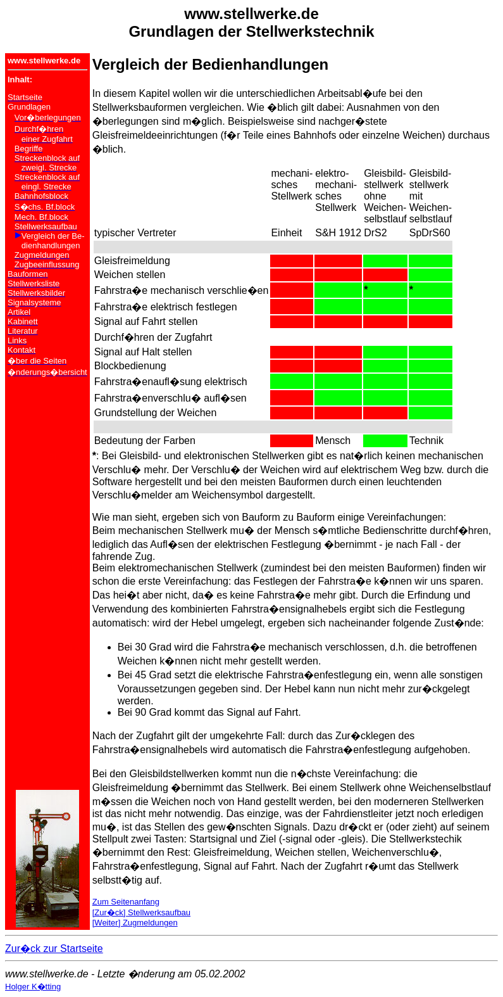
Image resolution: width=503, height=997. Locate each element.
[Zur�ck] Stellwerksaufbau (141, 912)
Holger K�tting (33, 986)
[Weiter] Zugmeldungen (135, 922)
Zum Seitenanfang (125, 901)
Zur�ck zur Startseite (54, 948)
